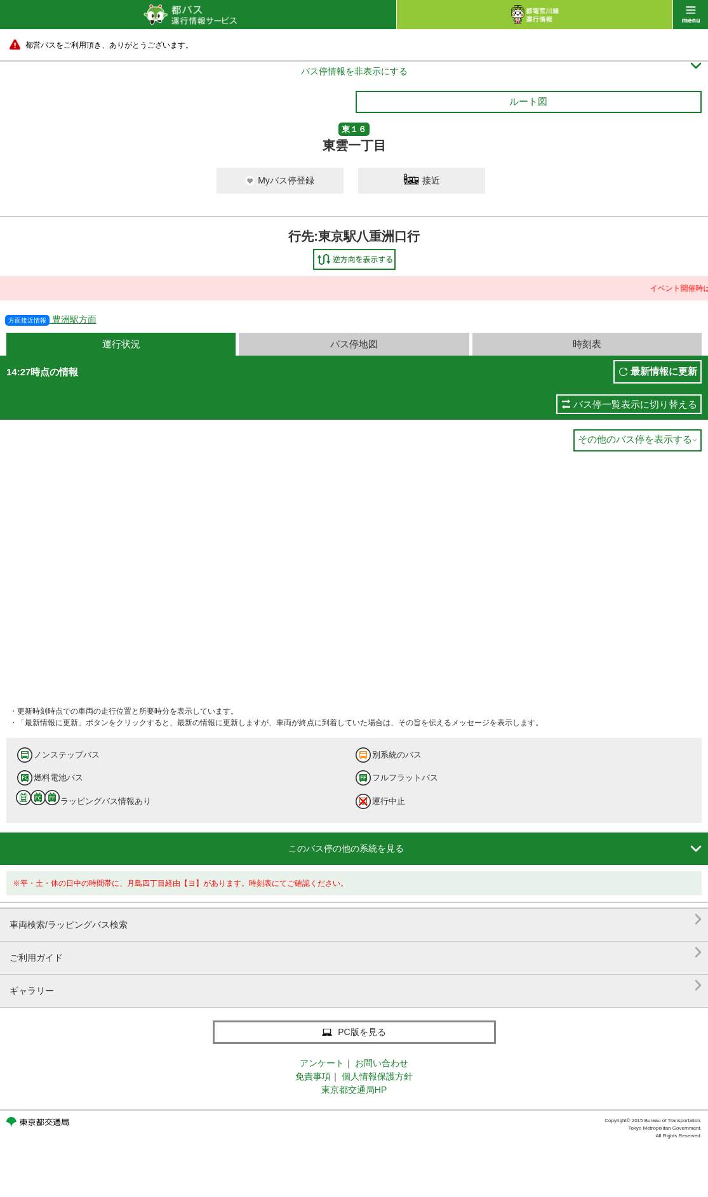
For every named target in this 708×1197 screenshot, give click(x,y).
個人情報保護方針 (377, 1076)
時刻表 (587, 343)
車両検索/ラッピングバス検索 (356, 920)
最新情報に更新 (664, 371)
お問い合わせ (381, 1063)
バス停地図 (354, 343)
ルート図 (528, 101)
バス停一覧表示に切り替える (635, 404)
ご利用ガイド (356, 953)
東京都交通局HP (354, 1090)
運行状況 (121, 343)
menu (690, 14)
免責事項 (313, 1076)
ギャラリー (356, 986)
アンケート (322, 1063)
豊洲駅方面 (51, 319)
